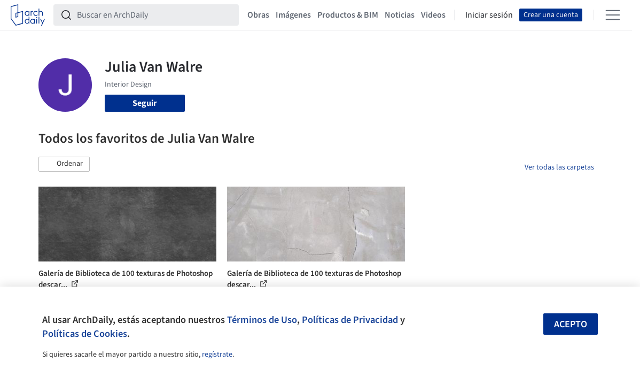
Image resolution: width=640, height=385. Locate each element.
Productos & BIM (347, 15)
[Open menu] (612, 15)
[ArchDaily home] (28, 15)
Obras (258, 15)
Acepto (570, 324)
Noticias (400, 15)
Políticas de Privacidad (350, 320)
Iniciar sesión (489, 15)
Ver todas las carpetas (559, 167)
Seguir (144, 103)
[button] (64, 164)
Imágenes (293, 15)
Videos (433, 15)
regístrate (217, 354)
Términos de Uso (262, 320)
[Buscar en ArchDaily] (154, 15)
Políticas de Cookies (84, 334)
